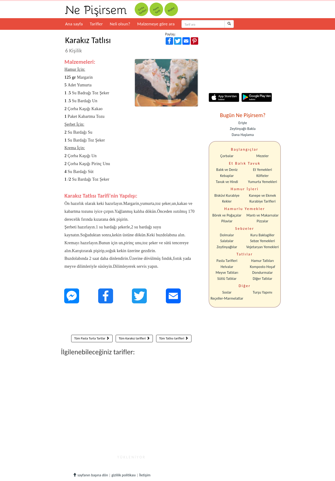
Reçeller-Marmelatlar (227, 298)
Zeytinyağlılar (227, 247)
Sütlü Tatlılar (227, 278)
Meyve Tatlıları (227, 272)
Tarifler (96, 24)
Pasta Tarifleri (227, 260)
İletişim (145, 475)
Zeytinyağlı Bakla (242, 128)
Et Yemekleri (262, 169)
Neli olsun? (120, 24)
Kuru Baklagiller (263, 235)
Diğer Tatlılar (262, 278)
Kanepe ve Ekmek (262, 195)
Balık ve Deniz (227, 169)
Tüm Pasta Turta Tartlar (92, 338)
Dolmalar (227, 235)
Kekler (227, 201)
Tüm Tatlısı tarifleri (173, 338)
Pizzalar (262, 221)
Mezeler (262, 156)
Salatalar (227, 241)
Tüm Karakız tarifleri (134, 338)
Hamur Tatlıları (262, 260)
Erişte (242, 123)
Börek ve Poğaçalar (226, 215)
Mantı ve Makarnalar (262, 215)
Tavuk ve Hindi (227, 182)
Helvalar (227, 266)
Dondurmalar (262, 272)
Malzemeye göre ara (156, 24)
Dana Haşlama (243, 134)
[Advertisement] (131, 320)
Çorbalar (227, 156)
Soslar (226, 292)
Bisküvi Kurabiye (226, 195)
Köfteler (262, 175)
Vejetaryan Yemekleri (262, 247)
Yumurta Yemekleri (262, 182)
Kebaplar (227, 175)
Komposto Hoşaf (262, 266)
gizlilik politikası (123, 475)
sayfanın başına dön (90, 475)
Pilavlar (226, 221)
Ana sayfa (74, 24)
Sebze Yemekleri (262, 241)
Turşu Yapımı (262, 292)
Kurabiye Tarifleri (262, 201)
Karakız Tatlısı (88, 44)
